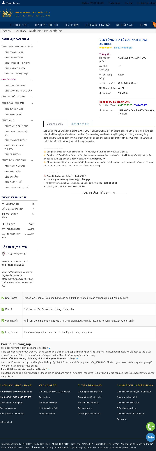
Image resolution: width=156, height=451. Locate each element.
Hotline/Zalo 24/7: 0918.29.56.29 (16, 392)
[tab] (55, 124)
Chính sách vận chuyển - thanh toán (134, 392)
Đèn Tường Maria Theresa (14, 147)
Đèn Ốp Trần (72, 24)
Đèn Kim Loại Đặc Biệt (16, 73)
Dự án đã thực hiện (48, 403)
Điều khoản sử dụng (126, 408)
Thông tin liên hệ (47, 414)
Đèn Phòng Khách (15, 166)
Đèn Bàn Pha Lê (13, 114)
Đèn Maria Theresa (15, 68)
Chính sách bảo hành (127, 397)
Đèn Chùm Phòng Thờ (17, 187)
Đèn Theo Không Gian (14, 160)
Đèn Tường (8, 120)
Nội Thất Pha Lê (125, 24)
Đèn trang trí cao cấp (97, 24)
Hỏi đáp (128, 3)
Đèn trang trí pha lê (46, 24)
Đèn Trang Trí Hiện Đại (17, 63)
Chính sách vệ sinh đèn (128, 403)
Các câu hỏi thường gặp (11, 403)
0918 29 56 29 (110, 183)
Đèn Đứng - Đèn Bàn (13, 103)
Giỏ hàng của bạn (8, 408)
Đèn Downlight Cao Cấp (18, 90)
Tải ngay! (85, 179)
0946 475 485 (95, 183)
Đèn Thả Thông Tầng (13, 96)
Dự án (143, 24)
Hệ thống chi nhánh (146, 3)
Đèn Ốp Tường (13, 154)
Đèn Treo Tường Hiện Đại (16, 133)
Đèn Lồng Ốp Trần (15, 85)
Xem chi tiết (79, 186)
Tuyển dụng (114, 3)
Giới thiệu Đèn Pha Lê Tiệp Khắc (54, 392)
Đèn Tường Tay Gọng (16, 126)
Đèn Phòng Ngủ (13, 182)
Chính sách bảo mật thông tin (131, 414)
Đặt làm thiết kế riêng (88, 403)
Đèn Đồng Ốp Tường (16, 140)
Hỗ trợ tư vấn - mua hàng (12, 414)
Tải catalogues (11, 3)
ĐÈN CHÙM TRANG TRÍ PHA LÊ (17, 46)
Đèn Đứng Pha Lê (14, 109)
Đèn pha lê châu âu (127, 447)
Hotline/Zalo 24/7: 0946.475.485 (15, 397)
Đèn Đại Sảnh (12, 176)
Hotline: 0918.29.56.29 (93, 3)
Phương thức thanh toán (89, 414)
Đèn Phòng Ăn (13, 171)
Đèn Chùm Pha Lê (19, 24)
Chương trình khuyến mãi (90, 392)
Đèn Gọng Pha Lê (14, 52)
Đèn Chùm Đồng (14, 57)
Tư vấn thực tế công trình (90, 397)
